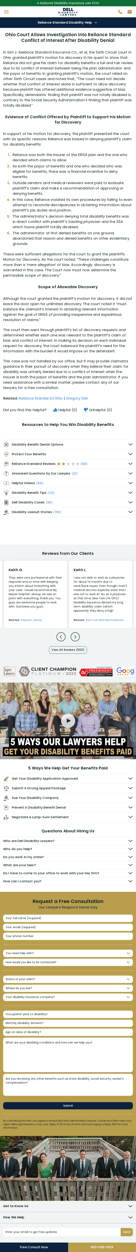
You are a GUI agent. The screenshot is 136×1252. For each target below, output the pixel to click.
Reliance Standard (35, 398)
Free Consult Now (34, 1247)
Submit (68, 1106)
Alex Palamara (114, 620)
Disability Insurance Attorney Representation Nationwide (68, 12)
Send (126, 1232)
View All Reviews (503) (68, 650)
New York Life (94, 620)
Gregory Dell (77, 398)
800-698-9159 (102, 1247)
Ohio (59, 398)
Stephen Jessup (31, 620)
